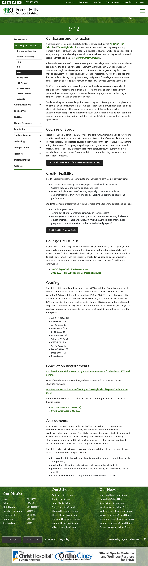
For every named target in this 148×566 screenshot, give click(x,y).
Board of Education (12, 511)
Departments (20, 39)
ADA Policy (49, 539)
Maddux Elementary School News (115, 511)
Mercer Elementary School (64, 515)
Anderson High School (62, 495)
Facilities (28, 117)
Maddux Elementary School (65, 511)
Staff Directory (10, 507)
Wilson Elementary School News (114, 527)
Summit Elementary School (65, 523)
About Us (69, 2)
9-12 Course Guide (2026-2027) (66, 411)
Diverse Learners (24, 94)
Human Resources (28, 123)
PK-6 (19, 62)
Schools (6, 503)
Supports (21, 99)
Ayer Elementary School (63, 507)
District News (112, 2)
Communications (28, 105)
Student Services (28, 135)
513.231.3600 (32, 2)
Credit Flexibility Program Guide (62, 230)
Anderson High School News (113, 495)
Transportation (28, 147)
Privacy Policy (62, 539)
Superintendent (22, 160)
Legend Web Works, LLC (133, 539)
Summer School (23, 89)
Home (6, 499)
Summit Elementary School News (115, 523)
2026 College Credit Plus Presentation (69, 269)
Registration (20, 129)
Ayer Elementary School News (113, 507)
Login (29, 523)
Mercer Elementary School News (114, 515)
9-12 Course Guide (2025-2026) (66, 407)
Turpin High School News (111, 499)
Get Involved (9, 523)
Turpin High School (66, 47)
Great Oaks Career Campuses (86, 58)
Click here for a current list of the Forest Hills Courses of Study (75, 163)
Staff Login (11, 539)
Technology (28, 141)
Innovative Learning (25, 57)
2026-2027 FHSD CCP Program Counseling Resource (76, 273)
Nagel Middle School (62, 503)
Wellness (28, 166)
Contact (140, 2)
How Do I (97, 2)
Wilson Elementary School (64, 527)
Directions (32, 515)
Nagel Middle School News (112, 503)
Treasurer (28, 154)
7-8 (18, 67)
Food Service (28, 111)
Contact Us (32, 539)
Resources (83, 2)
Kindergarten (22, 78)
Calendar (127, 2)
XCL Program (22, 83)
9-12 (19, 73)
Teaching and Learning (28, 45)
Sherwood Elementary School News (116, 519)
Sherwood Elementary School (66, 519)
